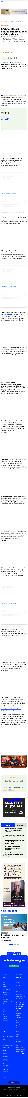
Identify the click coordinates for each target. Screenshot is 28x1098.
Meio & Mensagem (5, 52)
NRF (4, 1011)
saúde (5, 790)
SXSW (4, 1007)
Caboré (4, 1022)
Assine (17, 1034)
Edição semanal (19, 1045)
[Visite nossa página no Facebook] (7, 1096)
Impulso (18, 1010)
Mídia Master (5, 1041)
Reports (4, 1003)
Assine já (14, 966)
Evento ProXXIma (6, 1016)
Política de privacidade (18, 1040)
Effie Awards (5, 1020)
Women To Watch (6, 989)
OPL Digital (18, 1006)
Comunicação (7, 21)
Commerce (18, 1000)
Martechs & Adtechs (20, 996)
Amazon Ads (18, 1004)
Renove (17, 1036)
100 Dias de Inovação (20, 979)
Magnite (18, 1019)
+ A (5, 58)
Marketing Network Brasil (8, 1045)
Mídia (4, 982)
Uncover (18, 1020)
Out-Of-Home (19, 994)
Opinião (4, 986)
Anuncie (18, 1038)
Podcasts (5, 994)
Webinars (5, 997)
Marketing (5, 981)
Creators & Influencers (18, 992)
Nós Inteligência (19, 1011)
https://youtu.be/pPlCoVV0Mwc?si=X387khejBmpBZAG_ (11, 710)
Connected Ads (19, 998)
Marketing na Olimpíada (19, 981)
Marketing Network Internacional (7, 1066)
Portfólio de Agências (7, 1001)
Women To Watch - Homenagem (7, 1055)
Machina (18, 1015)
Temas (5, 787)
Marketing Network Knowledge (7, 1052)
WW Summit (5, 1013)
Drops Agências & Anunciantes (20, 984)
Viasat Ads (18, 1017)
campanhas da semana (16, 787)
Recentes (7, 825)
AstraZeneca (6, 96)
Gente (4, 984)
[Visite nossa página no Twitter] (10, 1096)
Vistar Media (18, 1013)
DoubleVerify (19, 1025)
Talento (17, 987)
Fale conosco (19, 1043)
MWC (4, 1009)
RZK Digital (18, 1024)
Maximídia (5, 1018)
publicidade (11, 790)
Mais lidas (20, 825)
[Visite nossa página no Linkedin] (17, 1096)
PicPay (17, 1008)
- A (3, 58)
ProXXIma (5, 988)
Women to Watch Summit (8, 1036)
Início (2, 21)
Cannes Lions (5, 1014)
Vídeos (4, 996)
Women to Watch (19, 1047)
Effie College (5, 1073)
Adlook (17, 1027)
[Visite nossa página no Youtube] (20, 1096)
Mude (17, 1022)
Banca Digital (5, 999)
